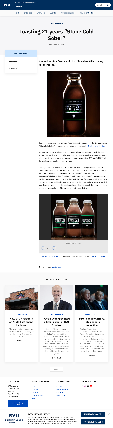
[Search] (103, 5)
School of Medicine (88, 13)
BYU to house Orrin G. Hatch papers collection (92, 322)
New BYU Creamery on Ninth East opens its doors (21, 322)
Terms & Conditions (97, 256)
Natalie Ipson (57, 267)
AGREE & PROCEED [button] (93, 421)
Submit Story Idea (17, 404)
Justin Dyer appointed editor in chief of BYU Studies (56, 322)
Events (53, 13)
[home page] (6, 5)
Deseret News (13, 61)
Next (56, 369)
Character (41, 13)
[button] (109, 413)
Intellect (28, 13)
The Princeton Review (96, 146)
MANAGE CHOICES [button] (93, 414)
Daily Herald (12, 68)
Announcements (68, 13)
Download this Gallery (52, 256)
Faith (17, 13)
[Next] (54, 248)
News (18, 6)
